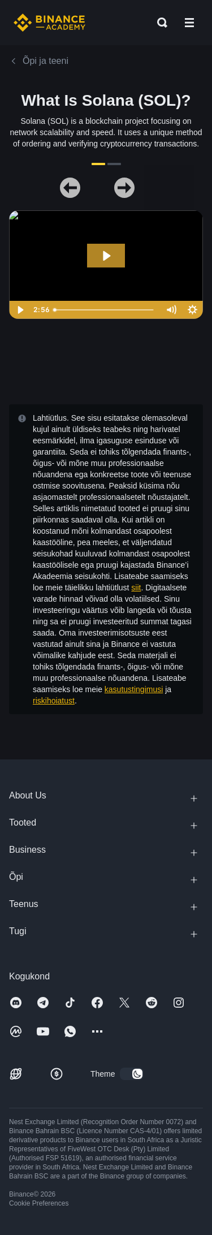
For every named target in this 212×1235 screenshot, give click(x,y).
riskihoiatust (54, 700)
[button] (189, 22)
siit (136, 587)
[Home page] (49, 23)
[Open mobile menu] (189, 22)
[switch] (132, 1074)
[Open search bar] (159, 22)
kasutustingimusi (134, 689)
